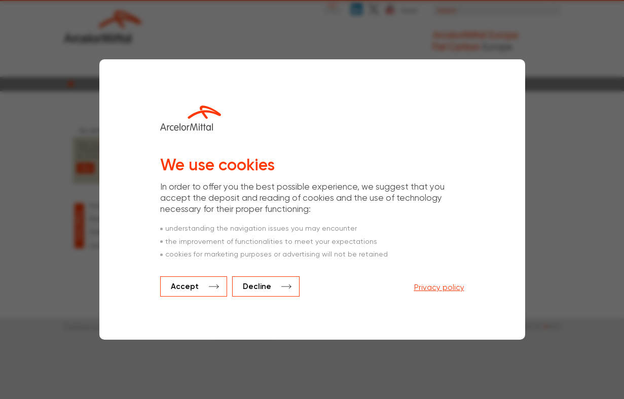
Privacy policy (439, 288)
